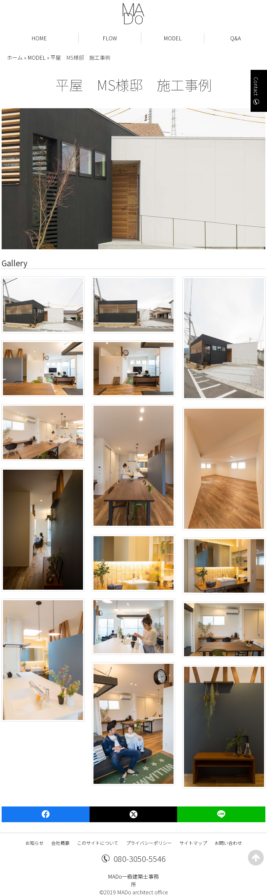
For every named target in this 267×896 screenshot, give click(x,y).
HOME (39, 38)
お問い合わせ (228, 843)
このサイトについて (97, 843)
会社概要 (60, 843)
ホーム (15, 57)
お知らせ (34, 843)
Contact (256, 86)
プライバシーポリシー (149, 843)
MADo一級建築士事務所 (133, 880)
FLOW (110, 38)
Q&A (235, 38)
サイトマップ (193, 843)
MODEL (173, 38)
